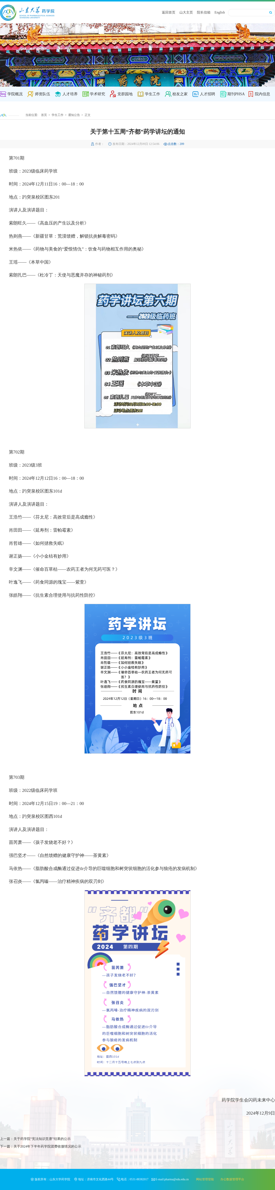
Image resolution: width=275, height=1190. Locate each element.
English (219, 12)
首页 (44, 115)
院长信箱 (203, 12)
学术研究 (97, 94)
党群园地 (125, 94)
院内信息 (262, 94)
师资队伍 (42, 94)
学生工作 (152, 94)
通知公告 (74, 115)
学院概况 (15, 94)
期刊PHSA (236, 94)
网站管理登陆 (205, 1179)
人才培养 (70, 94)
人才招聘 (207, 94)
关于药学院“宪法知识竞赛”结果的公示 (42, 1139)
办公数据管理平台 (232, 1179)
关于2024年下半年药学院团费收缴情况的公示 (47, 1146)
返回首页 (168, 12)
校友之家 (180, 94)
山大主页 (186, 12)
